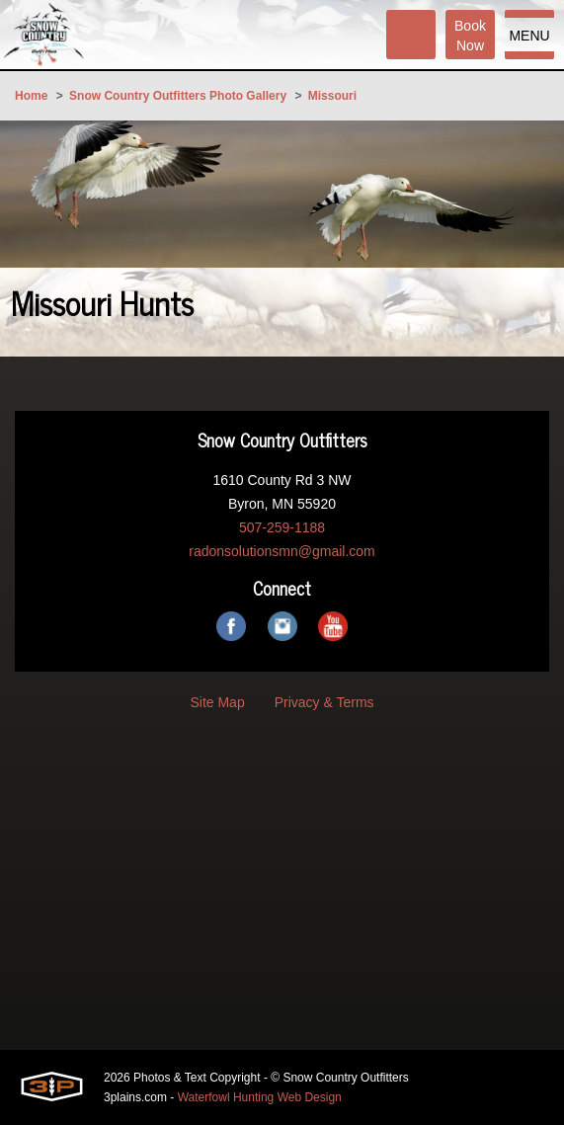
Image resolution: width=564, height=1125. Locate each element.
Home (31, 96)
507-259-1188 (282, 527)
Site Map (217, 702)
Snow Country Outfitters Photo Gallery (177, 96)
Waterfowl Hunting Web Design (260, 1097)
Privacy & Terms (324, 702)
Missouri (332, 96)
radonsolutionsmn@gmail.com (282, 551)
